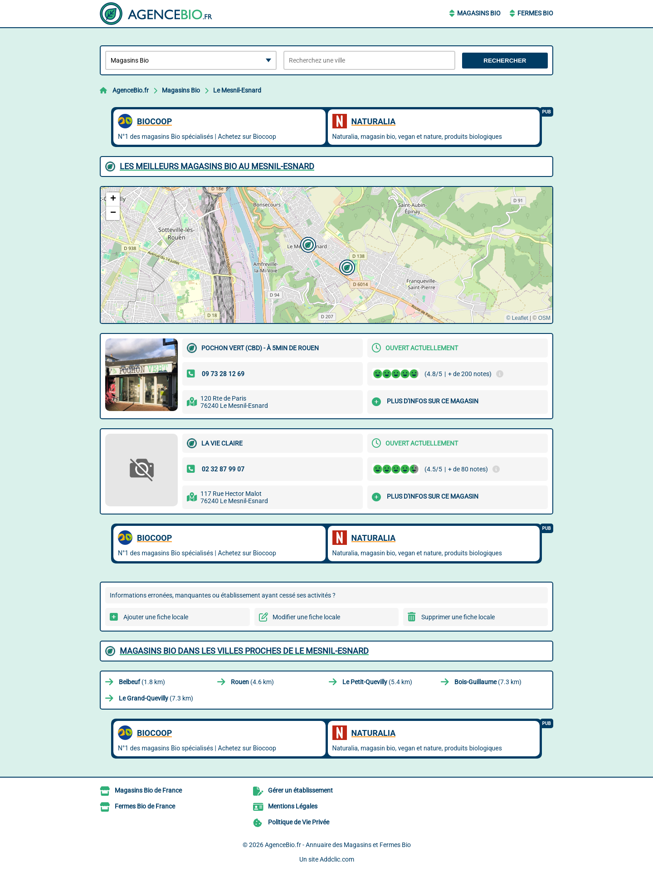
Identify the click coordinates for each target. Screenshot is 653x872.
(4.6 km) (252, 682)
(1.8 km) (142, 682)
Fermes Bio (535, 13)
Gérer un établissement (300, 790)
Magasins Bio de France (148, 790)
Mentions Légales (292, 806)
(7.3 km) (487, 682)
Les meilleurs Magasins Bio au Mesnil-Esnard (217, 166)
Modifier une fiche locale (306, 617)
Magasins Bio (479, 13)
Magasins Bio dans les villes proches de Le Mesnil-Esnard (244, 651)
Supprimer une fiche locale (458, 617)
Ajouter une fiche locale (155, 617)
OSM (544, 318)
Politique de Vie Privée (298, 822)
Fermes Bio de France (145, 806)
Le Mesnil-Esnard (237, 90)
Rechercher (504, 60)
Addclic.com (337, 859)
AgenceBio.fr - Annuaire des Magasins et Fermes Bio (338, 844)
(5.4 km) (377, 682)
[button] (307, 243)
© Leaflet (517, 318)
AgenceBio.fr (130, 90)
